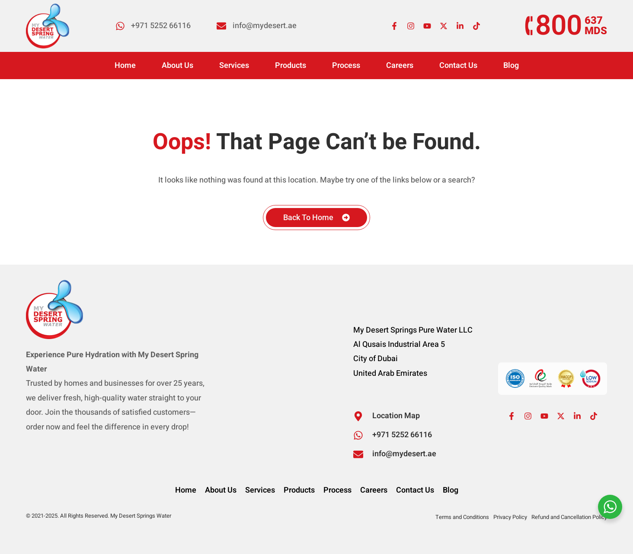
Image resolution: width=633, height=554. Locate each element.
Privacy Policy (510, 517)
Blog (511, 65)
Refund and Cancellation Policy (569, 517)
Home (125, 65)
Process (346, 65)
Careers (399, 65)
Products (290, 65)
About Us (177, 65)
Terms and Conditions (462, 517)
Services (234, 65)
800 (558, 26)
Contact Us (458, 65)
